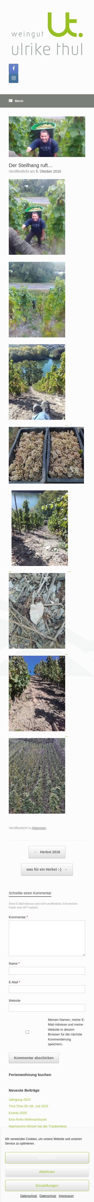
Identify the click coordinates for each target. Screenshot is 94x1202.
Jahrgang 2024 (20, 1099)
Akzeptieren (47, 1158)
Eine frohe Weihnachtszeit (28, 1119)
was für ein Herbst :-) (46, 869)
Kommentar (18, 917)
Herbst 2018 (47, 852)
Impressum (66, 1196)
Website (15, 1000)
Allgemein (39, 828)
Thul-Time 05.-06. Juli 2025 (28, 1106)
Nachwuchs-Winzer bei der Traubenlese (38, 1126)
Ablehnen (47, 1171)
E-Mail (14, 982)
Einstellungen (47, 1185)
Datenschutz (28, 1196)
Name (14, 963)
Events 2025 (18, 1113)
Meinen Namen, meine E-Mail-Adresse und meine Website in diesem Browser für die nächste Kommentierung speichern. (66, 1032)
